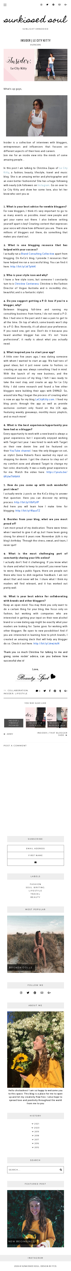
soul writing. (35, 887)
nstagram (44, 185)
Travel (35, 894)
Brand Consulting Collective (37, 254)
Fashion (35, 884)
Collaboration (18, 690)
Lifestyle (21, 693)
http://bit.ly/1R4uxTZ (28, 511)
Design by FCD (48, 1266)
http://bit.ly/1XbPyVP (26, 502)
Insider (9, 693)
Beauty (35, 897)
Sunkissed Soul (35, 20)
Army (9, 734)
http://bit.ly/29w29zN (46, 644)
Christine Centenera (27, 284)
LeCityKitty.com (44, 399)
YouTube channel (20, 451)
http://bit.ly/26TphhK (23, 267)
